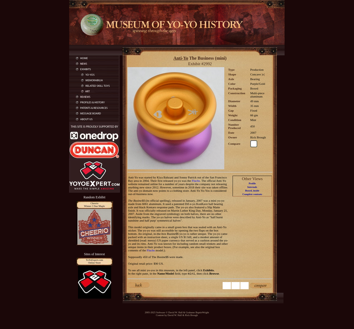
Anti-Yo (180, 58)
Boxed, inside (252, 190)
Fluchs (196, 180)
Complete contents (252, 194)
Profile (252, 183)
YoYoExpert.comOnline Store (94, 261)
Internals (252, 187)
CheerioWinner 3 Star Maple (94, 204)
